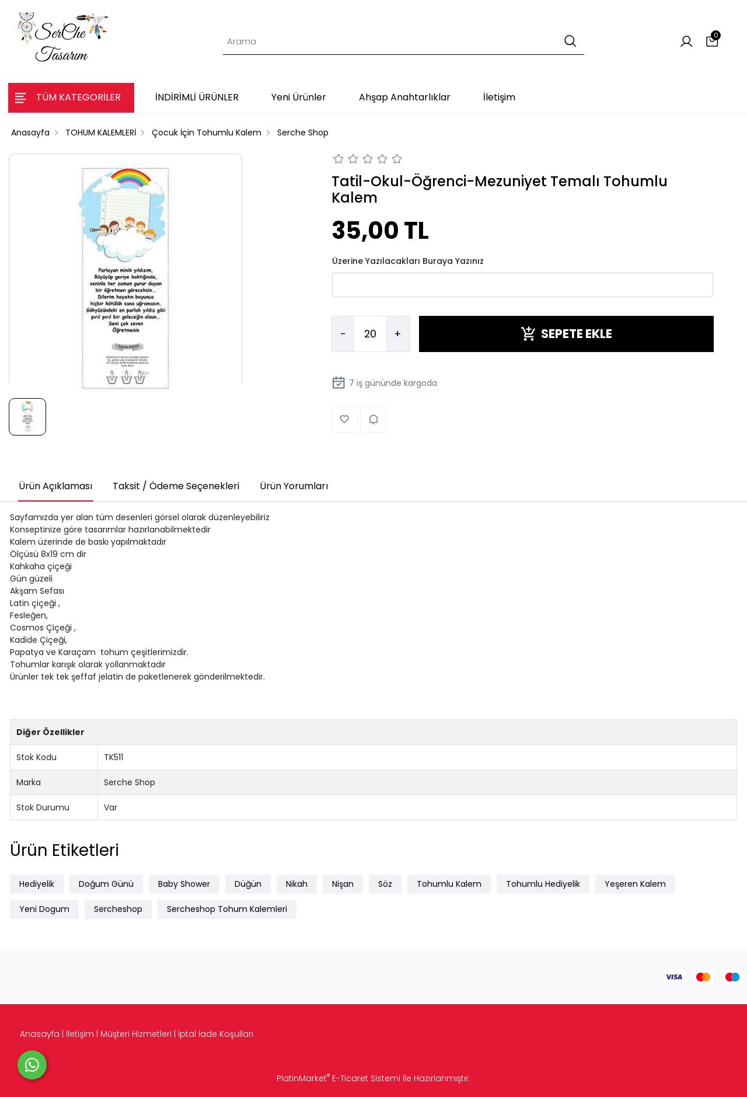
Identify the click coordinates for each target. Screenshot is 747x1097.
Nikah (297, 884)
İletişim (80, 1034)
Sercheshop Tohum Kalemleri (227, 909)
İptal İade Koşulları (215, 1034)
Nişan (343, 884)
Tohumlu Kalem (449, 884)
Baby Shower (184, 884)
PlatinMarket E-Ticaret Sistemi (338, 1078)
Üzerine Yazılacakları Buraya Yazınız (408, 261)
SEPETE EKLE (566, 333)
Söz (385, 884)
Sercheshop (118, 909)
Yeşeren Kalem (635, 884)
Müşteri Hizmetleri (136, 1034)
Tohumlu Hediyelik (543, 884)
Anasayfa (40, 1034)
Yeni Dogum (44, 909)
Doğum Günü (106, 884)
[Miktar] (370, 333)
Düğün (248, 884)
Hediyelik (36, 884)
